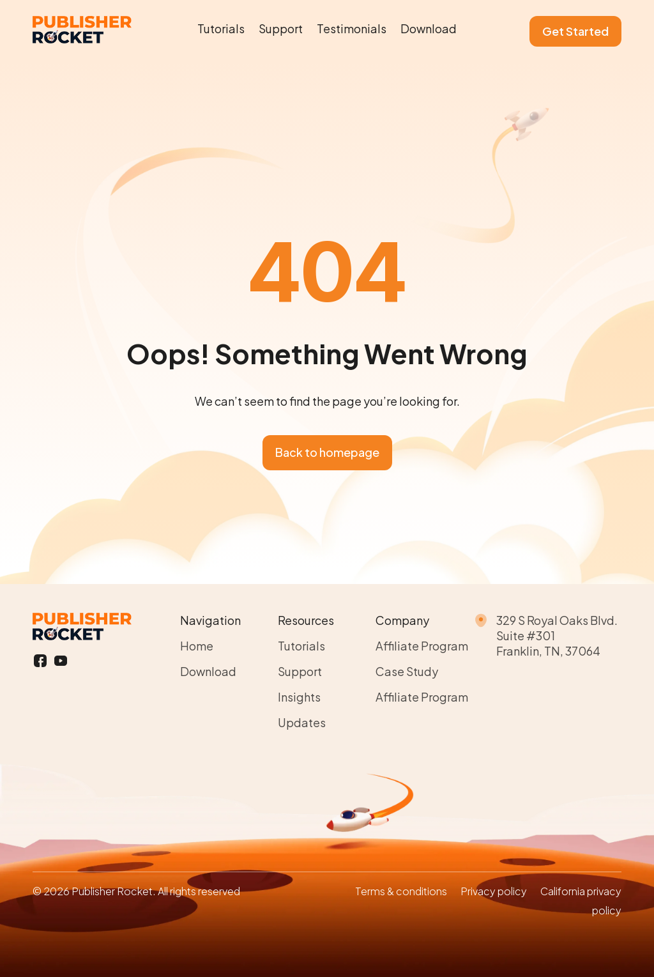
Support (281, 28)
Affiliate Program (422, 645)
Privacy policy (493, 891)
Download (428, 28)
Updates (302, 722)
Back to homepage (327, 452)
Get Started (575, 31)
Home (196, 645)
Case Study (407, 671)
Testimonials (351, 28)
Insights (299, 696)
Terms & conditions (401, 891)
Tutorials (221, 28)
